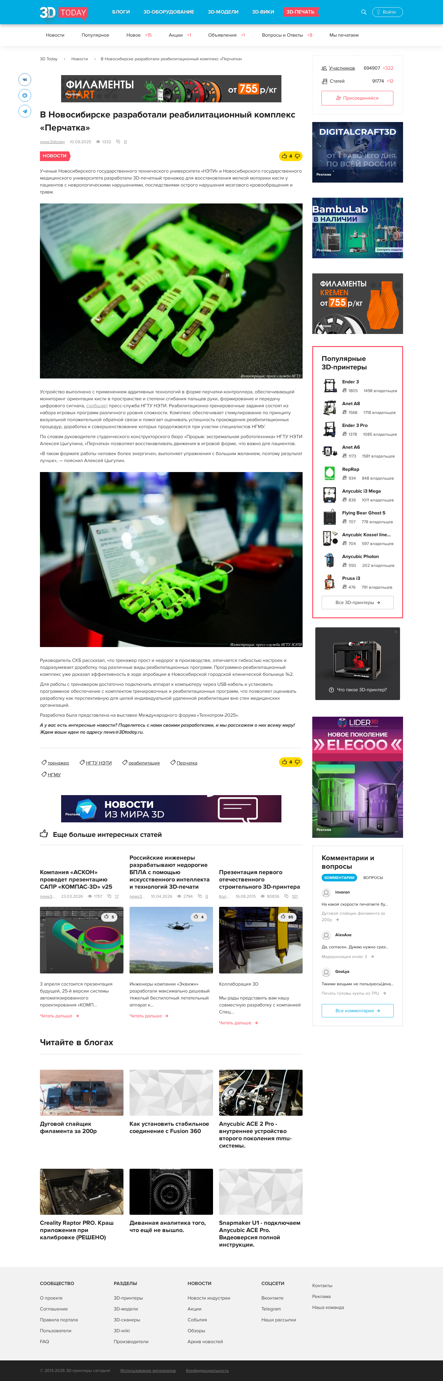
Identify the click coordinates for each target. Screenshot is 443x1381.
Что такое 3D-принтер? (362, 690)
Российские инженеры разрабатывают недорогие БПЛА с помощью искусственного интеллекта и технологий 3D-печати (170, 872)
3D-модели (126, 1309)
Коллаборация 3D (225, 896)
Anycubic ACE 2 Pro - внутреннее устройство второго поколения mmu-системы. (255, 1134)
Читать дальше (56, 1016)
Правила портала (59, 1320)
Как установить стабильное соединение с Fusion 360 (169, 1127)
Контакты (322, 1286)
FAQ (44, 1342)
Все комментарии (355, 1011)
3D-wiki (122, 1331)
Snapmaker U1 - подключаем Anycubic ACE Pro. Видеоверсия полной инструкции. (259, 1233)
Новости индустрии (209, 1298)
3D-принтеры (128, 1298)
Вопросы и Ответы (287, 35)
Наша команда (328, 1307)
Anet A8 (351, 404)
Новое (139, 35)
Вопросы (373, 877)
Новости (55, 35)
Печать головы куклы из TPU (351, 993)
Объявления (226, 35)
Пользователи (55, 1331)
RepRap (350, 469)
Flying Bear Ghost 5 (364, 513)
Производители (131, 1342)
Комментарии (339, 877)
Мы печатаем (344, 35)
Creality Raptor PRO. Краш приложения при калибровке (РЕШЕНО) (76, 1230)
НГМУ (54, 775)
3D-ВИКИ (263, 12)
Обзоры (196, 1331)
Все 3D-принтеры (355, 603)
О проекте (51, 1298)
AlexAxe (343, 934)
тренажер (58, 763)
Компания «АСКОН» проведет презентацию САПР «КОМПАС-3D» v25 (76, 879)
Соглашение (54, 1309)
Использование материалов (148, 1370)
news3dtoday (52, 141)
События (197, 1320)
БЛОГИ (121, 12)
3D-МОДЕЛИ (223, 12)
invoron (342, 892)
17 (117, 896)
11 (125, 141)
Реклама (72, 94)
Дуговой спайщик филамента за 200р (68, 1127)
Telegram (271, 1309)
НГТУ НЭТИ (99, 763)
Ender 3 (350, 382)
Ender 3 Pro (355, 425)
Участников (342, 68)
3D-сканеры (127, 1320)
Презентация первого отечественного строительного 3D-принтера (259, 879)
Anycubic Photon (360, 556)
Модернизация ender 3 (345, 956)
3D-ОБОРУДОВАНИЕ (168, 12)
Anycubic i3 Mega (361, 491)
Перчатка (187, 763)
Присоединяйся (357, 98)
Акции (180, 35)
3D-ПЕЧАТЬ (300, 12)
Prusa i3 (351, 578)
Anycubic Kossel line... (366, 535)
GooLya (342, 971)
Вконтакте (272, 1298)
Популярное (95, 35)
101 (295, 896)
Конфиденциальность (207, 1370)
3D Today (48, 58)
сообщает (97, 406)
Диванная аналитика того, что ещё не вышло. (168, 1226)
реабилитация (144, 763)
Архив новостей (205, 1342)
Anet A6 (351, 447)
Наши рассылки (278, 1320)
